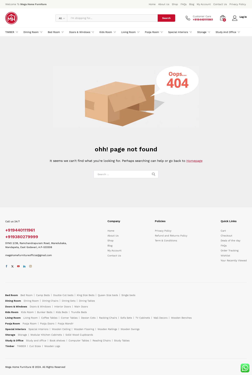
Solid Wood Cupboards (79, 334)
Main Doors (81, 306)
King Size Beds (85, 295)
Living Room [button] (128, 32)
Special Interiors (38, 329)
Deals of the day (230, 240)
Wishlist (225, 255)
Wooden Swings (130, 329)
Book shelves (57, 340)
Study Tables (122, 340)
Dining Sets (68, 300)
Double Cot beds (63, 295)
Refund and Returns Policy (171, 235)
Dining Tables (87, 300)
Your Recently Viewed (234, 260)
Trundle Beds (79, 312)
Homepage (194, 161)
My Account (204, 4)
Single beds (128, 295)
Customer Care (202, 16)
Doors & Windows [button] (79, 32)
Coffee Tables (49, 317)
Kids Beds (62, 312)
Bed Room (26, 295)
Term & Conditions (166, 240)
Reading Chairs (102, 340)
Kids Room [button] (105, 32)
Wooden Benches (181, 317)
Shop (175, 4)
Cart (223, 230)
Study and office (36, 340)
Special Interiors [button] (178, 32)
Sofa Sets (126, 317)
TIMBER (21, 346)
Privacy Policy (237, 4)
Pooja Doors (47, 323)
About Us (163, 4)
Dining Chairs (50, 300)
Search (166, 18)
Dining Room (31, 300)
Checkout (226, 235)
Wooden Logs (52, 346)
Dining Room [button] (30, 32)
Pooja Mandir (66, 323)
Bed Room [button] (54, 32)
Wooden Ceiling (61, 329)
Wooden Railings (107, 329)
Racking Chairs (108, 317)
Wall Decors (160, 317)
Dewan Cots (88, 317)
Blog (191, 4)
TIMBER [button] (9, 32)
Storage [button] (201, 32)
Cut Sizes (35, 346)
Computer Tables (79, 340)
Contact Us (220, 4)
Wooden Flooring (84, 329)
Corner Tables (69, 317)
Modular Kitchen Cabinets (46, 334)
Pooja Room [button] (152, 32)
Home (152, 4)
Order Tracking (229, 250)
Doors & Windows (40, 306)
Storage (22, 334)
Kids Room (27, 312)
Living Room (30, 317)
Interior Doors (62, 306)
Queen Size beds (108, 295)
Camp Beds (43, 295)
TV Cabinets (142, 317)
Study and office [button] (226, 32)
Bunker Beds (44, 312)
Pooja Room (30, 323)
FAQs (184, 4)
